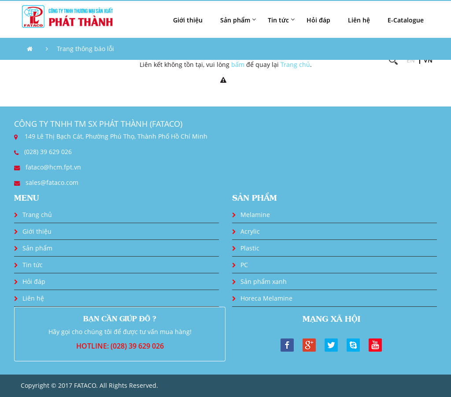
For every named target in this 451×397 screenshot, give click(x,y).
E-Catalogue (406, 20)
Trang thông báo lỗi (85, 48)
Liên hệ (359, 20)
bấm (237, 64)
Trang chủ (295, 64)
